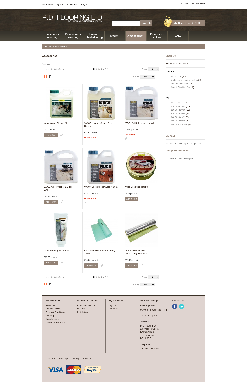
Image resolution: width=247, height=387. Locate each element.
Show (144, 69)
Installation (82, 312)
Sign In (112, 305)
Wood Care (176, 76)
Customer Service (86, 305)
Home (48, 46)
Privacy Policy (53, 308)
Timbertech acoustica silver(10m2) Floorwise (136, 252)
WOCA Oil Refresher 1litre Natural (101, 187)
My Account (48, 4)
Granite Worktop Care (181, 87)
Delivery (81, 308)
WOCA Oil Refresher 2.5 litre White (58, 188)
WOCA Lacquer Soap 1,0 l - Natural (98, 124)
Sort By (136, 76)
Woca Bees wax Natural (136, 187)
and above (179, 124)
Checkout (72, 4)
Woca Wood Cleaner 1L (56, 123)
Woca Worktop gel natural (56, 250)
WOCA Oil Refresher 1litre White (141, 123)
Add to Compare (61, 135)
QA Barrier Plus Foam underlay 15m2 (99, 252)
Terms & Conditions (55, 312)
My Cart (60, 4)
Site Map (50, 315)
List (50, 76)
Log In (84, 4)
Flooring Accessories (180, 83)
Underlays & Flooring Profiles (184, 80)
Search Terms (52, 319)
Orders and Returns (55, 322)
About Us (50, 305)
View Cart (113, 308)
